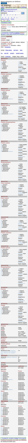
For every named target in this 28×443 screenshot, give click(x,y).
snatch (12, 53)
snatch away (19, 53)
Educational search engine (13, 7)
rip (1, 53)
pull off (6, 53)
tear (21, 50)
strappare (8, 47)
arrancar (8, 56)
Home (2, 7)
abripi (16, 438)
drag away (9, 50)
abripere (17, 32)
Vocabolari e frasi (6, 22)
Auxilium (23, 7)
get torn (16, 50)
